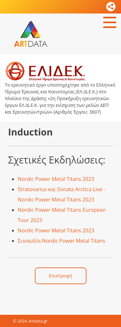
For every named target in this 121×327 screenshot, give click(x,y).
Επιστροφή (60, 276)
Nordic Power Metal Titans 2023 (56, 178)
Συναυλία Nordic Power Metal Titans (61, 240)
